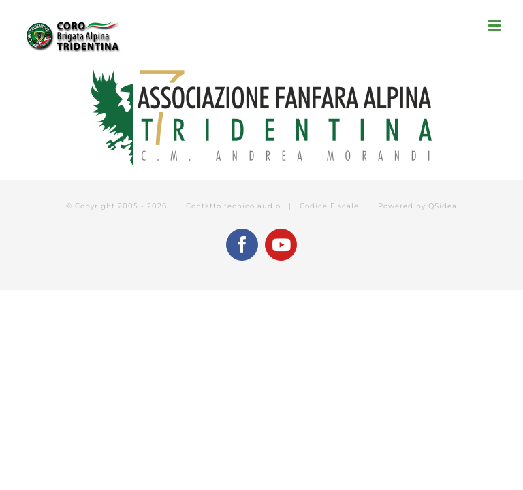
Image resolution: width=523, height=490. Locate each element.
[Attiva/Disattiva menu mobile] (495, 25)
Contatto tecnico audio (233, 205)
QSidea (442, 205)
